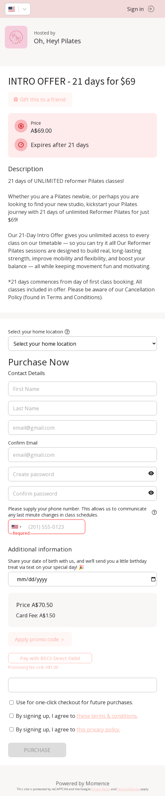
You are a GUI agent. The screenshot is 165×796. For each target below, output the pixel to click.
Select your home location (35, 332)
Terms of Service (128, 789)
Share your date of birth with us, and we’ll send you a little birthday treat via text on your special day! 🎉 (77, 564)
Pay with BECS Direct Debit (50, 658)
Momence (97, 783)
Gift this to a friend (39, 99)
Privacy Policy (100, 789)
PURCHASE (37, 750)
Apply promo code (40, 639)
